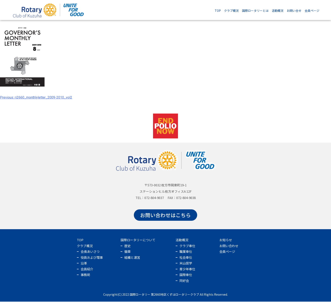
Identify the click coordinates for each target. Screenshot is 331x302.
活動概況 (278, 10)
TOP (218, 10)
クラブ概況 (231, 10)
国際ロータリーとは (255, 10)
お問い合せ (294, 10)
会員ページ (312, 10)
